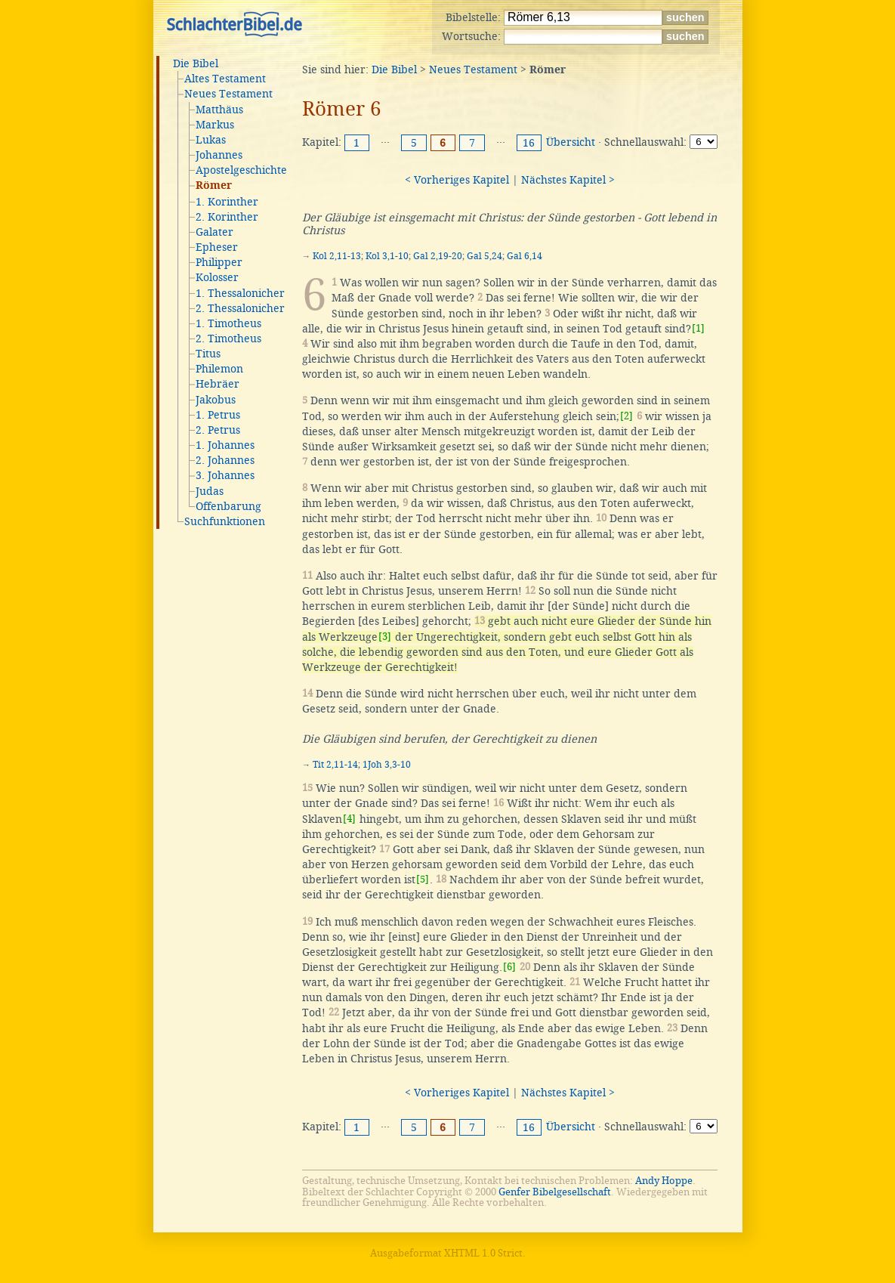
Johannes (219, 155)
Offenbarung (228, 506)
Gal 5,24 (484, 256)
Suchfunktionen (224, 521)
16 (529, 143)
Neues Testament (228, 94)
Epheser (217, 247)
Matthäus (219, 110)
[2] (626, 416)
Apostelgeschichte (241, 170)
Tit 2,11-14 (335, 764)
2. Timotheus (228, 338)
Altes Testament (225, 79)
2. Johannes (225, 460)
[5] (422, 879)
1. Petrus (218, 415)
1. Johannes (225, 445)
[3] (384, 636)
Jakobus (216, 400)
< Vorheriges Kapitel (457, 180)
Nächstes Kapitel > (568, 180)
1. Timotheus (228, 323)
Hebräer (217, 384)
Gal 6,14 (524, 256)
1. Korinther (227, 202)
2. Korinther (227, 217)
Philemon (219, 369)
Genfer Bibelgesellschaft (554, 1192)
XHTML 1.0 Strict (483, 1253)
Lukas (211, 140)
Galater (214, 232)
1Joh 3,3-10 (387, 764)
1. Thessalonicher (240, 293)
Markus (215, 125)
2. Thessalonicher (240, 308)
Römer (214, 186)
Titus (208, 354)
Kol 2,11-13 (337, 256)
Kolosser (217, 277)
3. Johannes (225, 475)
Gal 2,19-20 (437, 256)
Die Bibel (195, 63)
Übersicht (570, 142)
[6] (509, 966)
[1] (698, 328)
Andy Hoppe (664, 1180)
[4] (349, 818)
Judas (210, 491)
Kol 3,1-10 (387, 256)
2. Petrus (218, 430)
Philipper (219, 262)
